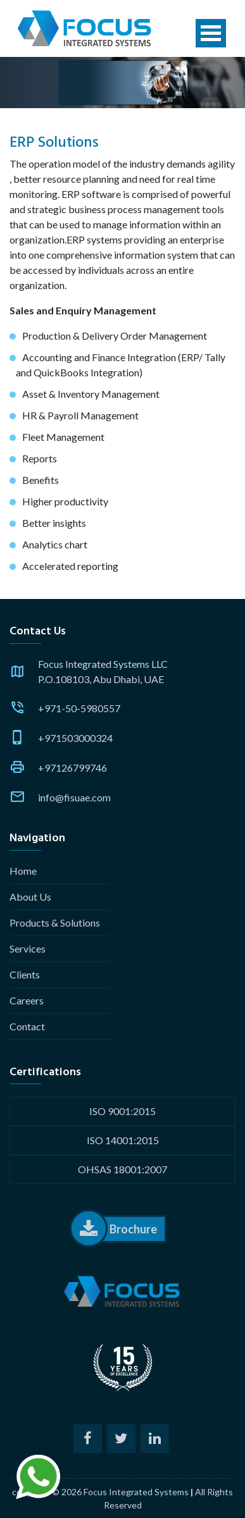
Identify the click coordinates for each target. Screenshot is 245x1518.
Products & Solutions (54, 922)
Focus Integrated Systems (136, 1491)
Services (27, 948)
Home (23, 871)
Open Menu (211, 33)
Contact (27, 1026)
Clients (24, 974)
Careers (26, 1000)
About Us (30, 897)
